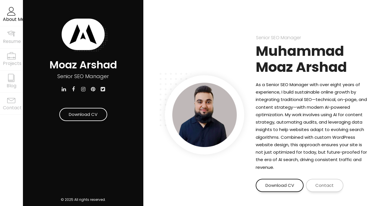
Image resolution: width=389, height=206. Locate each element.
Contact (324, 185)
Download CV (83, 114)
